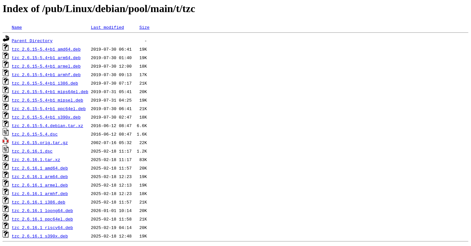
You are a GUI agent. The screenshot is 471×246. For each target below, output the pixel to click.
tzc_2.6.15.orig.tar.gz (40, 142)
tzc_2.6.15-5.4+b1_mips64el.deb (50, 91)
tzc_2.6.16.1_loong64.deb (42, 210)
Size (144, 27)
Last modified (107, 27)
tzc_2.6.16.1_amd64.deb (40, 168)
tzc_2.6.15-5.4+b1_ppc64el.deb (49, 108)
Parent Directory (32, 40)
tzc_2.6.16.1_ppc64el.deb (42, 219)
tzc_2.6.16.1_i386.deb (38, 202)
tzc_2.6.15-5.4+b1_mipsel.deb (47, 100)
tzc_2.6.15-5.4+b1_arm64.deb (46, 57)
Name (17, 27)
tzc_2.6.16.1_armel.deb (40, 185)
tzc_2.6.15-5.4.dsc (35, 134)
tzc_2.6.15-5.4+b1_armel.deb (46, 66)
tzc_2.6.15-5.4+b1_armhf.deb (46, 74)
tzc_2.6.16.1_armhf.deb (40, 193)
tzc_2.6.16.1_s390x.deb (40, 236)
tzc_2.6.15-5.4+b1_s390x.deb (46, 117)
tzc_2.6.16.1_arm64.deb (40, 176)
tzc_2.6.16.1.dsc (32, 151)
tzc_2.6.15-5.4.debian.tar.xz (47, 125)
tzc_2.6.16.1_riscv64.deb (42, 227)
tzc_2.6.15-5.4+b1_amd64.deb (46, 49)
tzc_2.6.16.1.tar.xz (36, 159)
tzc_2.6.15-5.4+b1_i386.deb (45, 83)
